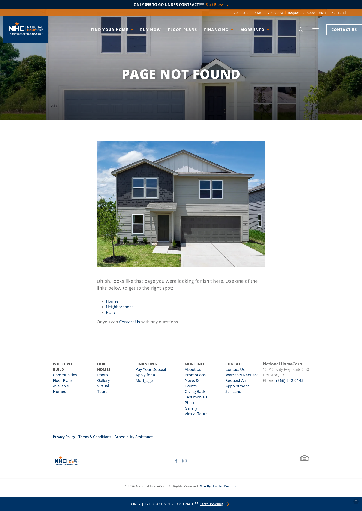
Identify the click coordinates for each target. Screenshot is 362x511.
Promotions (195, 375)
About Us (193, 369)
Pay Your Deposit (151, 369)
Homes (112, 301)
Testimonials (196, 397)
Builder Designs (224, 486)
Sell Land (339, 12)
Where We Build (62, 367)
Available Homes (67, 386)
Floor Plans (174, 29)
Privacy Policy (64, 436)
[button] (290, 29)
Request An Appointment (307, 12)
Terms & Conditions (94, 436)
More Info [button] (244, 29)
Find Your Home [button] (101, 29)
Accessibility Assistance (134, 436)
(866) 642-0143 (290, 380)
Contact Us (242, 12)
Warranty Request (269, 12)
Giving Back (195, 391)
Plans (110, 312)
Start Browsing (211, 504)
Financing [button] (208, 29)
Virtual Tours (196, 413)
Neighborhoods (119, 306)
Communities (64, 375)
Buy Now (142, 29)
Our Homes (105, 367)
